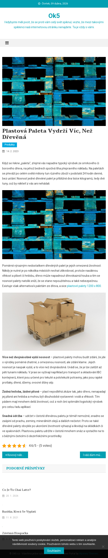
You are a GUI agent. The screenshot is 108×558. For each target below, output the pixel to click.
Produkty (10, 144)
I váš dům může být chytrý (94, 455)
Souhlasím (54, 550)
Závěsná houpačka (15, 533)
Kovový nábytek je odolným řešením (17, 455)
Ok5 (54, 16)
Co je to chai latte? (16, 490)
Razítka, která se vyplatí (19, 512)
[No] (103, 547)
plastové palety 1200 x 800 (84, 286)
